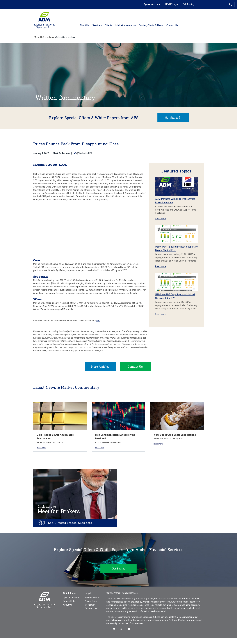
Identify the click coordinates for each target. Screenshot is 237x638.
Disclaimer (90, 605)
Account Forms (92, 597)
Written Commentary (65, 37)
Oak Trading (188, 4)
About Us (67, 605)
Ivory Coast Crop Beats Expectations (174, 434)
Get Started (172, 117)
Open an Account (152, 4)
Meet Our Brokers (59, 509)
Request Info (69, 601)
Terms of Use (91, 608)
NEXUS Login (171, 4)
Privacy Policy (91, 601)
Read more (160, 218)
